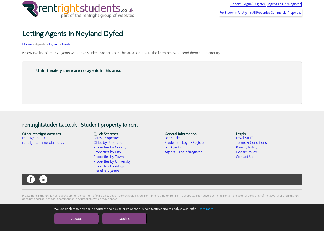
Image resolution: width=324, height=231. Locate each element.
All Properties (253, 22)
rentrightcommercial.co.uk (43, 152)
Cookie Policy (246, 162)
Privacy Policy (247, 157)
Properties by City (107, 162)
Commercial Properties (283, 22)
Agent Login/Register (279, 7)
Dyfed (53, 54)
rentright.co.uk (33, 148)
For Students (210, 22)
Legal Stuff (244, 148)
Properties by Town (109, 167)
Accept (76, 218)
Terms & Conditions (251, 152)
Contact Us (244, 167)
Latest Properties (107, 148)
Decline (124, 218)
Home (27, 54)
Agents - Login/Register (183, 162)
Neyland (68, 54)
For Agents (231, 22)
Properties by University (112, 171)
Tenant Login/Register (230, 7)
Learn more (206, 209)
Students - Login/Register (185, 152)
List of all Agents (106, 181)
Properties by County (110, 157)
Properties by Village (110, 176)
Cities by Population (109, 152)
